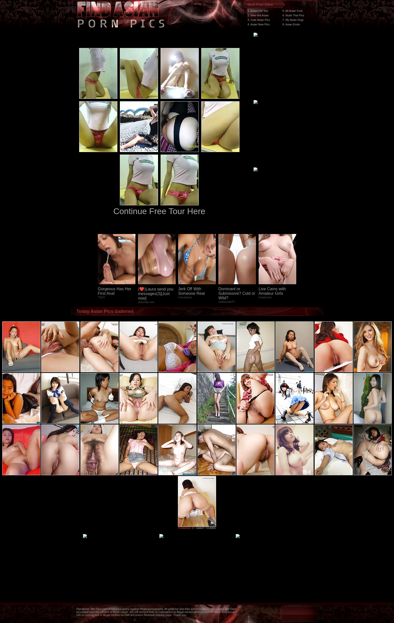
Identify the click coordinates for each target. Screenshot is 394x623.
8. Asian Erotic (291, 24)
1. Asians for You (258, 10)
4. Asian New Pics (259, 24)
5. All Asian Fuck (292, 10)
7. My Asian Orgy (293, 19)
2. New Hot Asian (258, 15)
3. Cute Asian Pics (259, 19)
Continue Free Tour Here (159, 211)
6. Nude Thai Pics (293, 15)
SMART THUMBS (206, 528)
